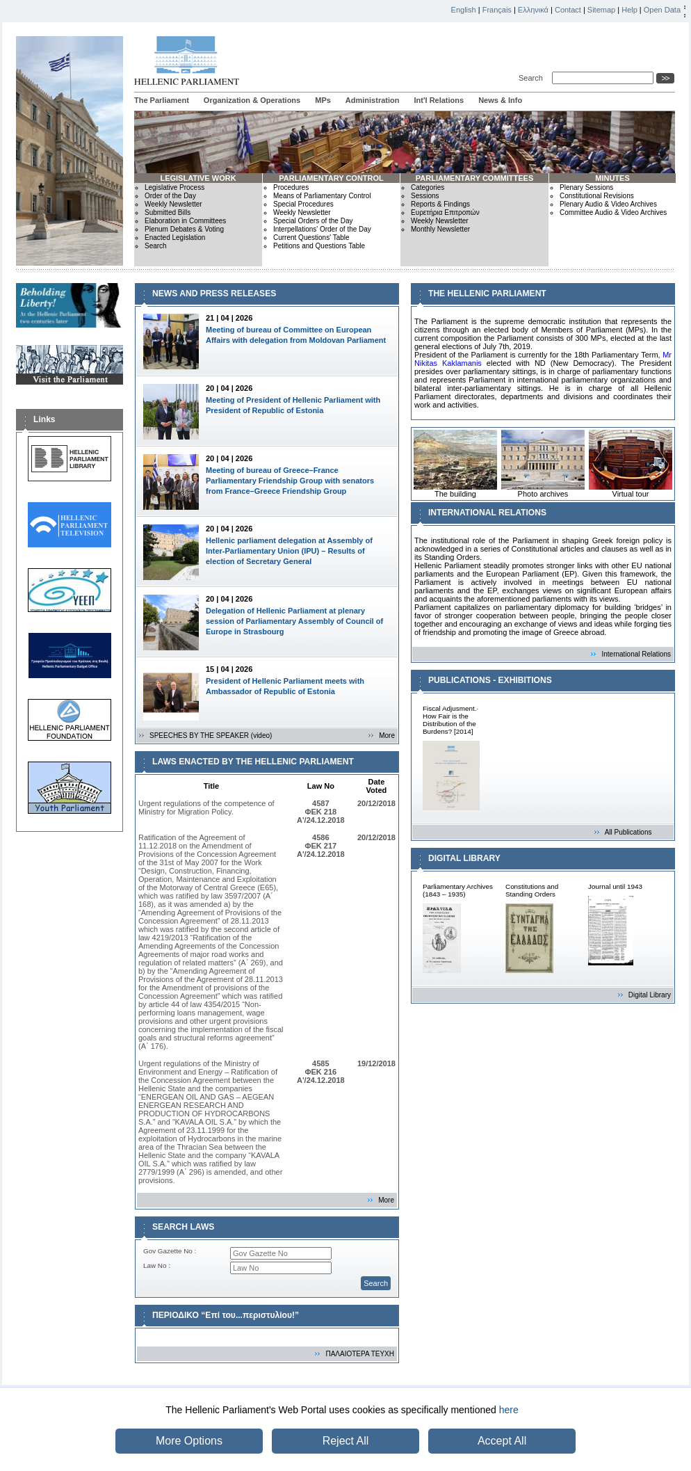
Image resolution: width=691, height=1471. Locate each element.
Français (497, 10)
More (387, 735)
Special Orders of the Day (313, 221)
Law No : (156, 1265)
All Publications (628, 832)
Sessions (425, 196)
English (463, 10)
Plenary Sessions (586, 187)
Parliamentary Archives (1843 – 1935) (458, 890)
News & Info (500, 100)
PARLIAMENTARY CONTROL (331, 178)
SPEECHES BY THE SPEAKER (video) (210, 735)
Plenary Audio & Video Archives (608, 204)
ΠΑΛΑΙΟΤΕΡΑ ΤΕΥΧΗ (359, 1354)
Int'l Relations (439, 100)
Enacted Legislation (175, 237)
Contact (568, 10)
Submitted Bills (167, 212)
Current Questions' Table (311, 237)
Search (533, 78)
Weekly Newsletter (173, 204)
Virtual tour (630, 464)
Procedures (291, 187)
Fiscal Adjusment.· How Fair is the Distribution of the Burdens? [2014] (450, 720)
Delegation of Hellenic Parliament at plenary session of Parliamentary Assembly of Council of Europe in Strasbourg (294, 621)
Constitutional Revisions (597, 196)
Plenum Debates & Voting (184, 229)
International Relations (636, 654)
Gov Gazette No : (169, 1251)
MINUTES (612, 178)
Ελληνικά (533, 10)
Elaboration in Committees (185, 221)
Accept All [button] (502, 1441)
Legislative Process (174, 187)
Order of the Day (170, 196)
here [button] (509, 1409)
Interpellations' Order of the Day (322, 229)
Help (629, 10)
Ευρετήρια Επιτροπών (445, 212)
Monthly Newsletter (440, 229)
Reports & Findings (440, 204)
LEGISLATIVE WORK (198, 178)
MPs (323, 100)
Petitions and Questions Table (319, 246)
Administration (373, 100)
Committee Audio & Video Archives (613, 212)
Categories (427, 187)
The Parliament (161, 100)
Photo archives (543, 464)
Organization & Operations (252, 100)
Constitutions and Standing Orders (531, 890)
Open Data (662, 10)
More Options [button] (189, 1441)
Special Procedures (303, 204)
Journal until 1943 (615, 886)
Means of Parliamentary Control (322, 196)
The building (455, 464)
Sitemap (601, 10)
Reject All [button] (346, 1441)
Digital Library (649, 995)
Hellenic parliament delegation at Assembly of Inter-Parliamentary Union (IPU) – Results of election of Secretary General (289, 550)
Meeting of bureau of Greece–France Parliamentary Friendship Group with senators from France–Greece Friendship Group (290, 480)
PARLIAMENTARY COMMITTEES (474, 178)
